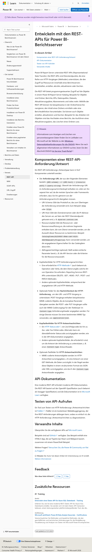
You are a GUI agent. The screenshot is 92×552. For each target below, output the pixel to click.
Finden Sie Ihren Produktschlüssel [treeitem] (13, 106)
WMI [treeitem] (8, 181)
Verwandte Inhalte (43, 66)
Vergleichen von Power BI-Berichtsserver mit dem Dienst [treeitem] (18, 55)
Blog (39, 547)
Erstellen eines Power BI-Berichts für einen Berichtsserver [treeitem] (16, 130)
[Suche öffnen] (78, 3)
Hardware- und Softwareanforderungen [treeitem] (15, 87)
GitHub (53, 435)
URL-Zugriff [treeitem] (11, 190)
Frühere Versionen (28, 547)
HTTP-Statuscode (52, 326)
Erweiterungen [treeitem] (12, 194)
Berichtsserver (73, 26)
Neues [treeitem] (9, 61)
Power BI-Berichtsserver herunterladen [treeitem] (15, 80)
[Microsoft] (4, 3)
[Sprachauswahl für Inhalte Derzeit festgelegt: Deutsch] (7, 541)
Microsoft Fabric (48, 26)
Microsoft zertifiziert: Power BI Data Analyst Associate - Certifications (61, 515)
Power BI (61, 26)
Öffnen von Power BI (80, 10)
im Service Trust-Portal (62, 151)
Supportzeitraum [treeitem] (13, 70)
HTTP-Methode (63, 265)
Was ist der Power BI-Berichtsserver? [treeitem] (14, 48)
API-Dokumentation (44, 60)
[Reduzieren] (29, 24)
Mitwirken (49, 547)
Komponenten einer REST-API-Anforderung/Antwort (56, 57)
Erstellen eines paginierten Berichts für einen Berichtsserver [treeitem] (16, 140)
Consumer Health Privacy (11, 550)
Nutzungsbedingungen (33, 550)
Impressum (49, 550)
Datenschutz (60, 547)
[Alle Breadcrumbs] (37, 26)
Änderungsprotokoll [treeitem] (14, 65)
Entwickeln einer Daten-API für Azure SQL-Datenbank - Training (59, 500)
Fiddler (40, 411)
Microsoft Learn (75, 430)
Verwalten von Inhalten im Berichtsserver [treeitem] (16, 149)
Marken (60, 550)
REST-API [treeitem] (10, 177)
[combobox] (16, 30)
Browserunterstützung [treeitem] (15, 93)
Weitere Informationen (43, 459)
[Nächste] (73, 3)
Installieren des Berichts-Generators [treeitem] (16, 121)
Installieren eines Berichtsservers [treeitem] (13, 99)
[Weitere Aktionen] (88, 26)
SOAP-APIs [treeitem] (11, 186)
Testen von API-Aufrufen (46, 63)
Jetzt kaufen (64, 10)
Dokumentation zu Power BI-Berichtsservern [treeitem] (15, 36)
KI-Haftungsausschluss (10, 547)
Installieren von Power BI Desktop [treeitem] (16, 114)
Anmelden (85, 3)
